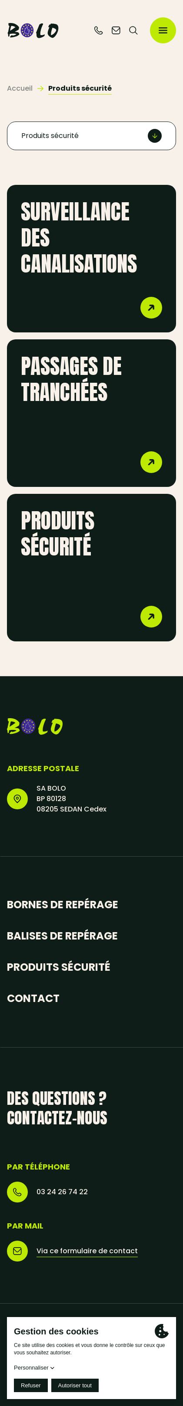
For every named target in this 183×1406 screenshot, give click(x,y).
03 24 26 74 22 (62, 1192)
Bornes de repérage (62, 904)
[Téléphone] (98, 30)
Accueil (20, 88)
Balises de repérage (62, 936)
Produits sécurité (58, 967)
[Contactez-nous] (116, 30)
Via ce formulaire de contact (87, 1251)
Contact (33, 998)
